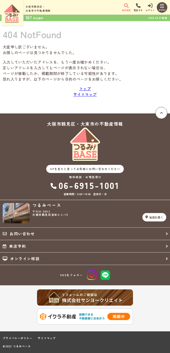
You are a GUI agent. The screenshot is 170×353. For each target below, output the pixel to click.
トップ (85, 88)
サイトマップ (84, 94)
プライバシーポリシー (17, 338)
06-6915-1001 (85, 185)
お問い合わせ (19, 233)
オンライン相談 (21, 258)
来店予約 (14, 246)
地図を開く (154, 217)
